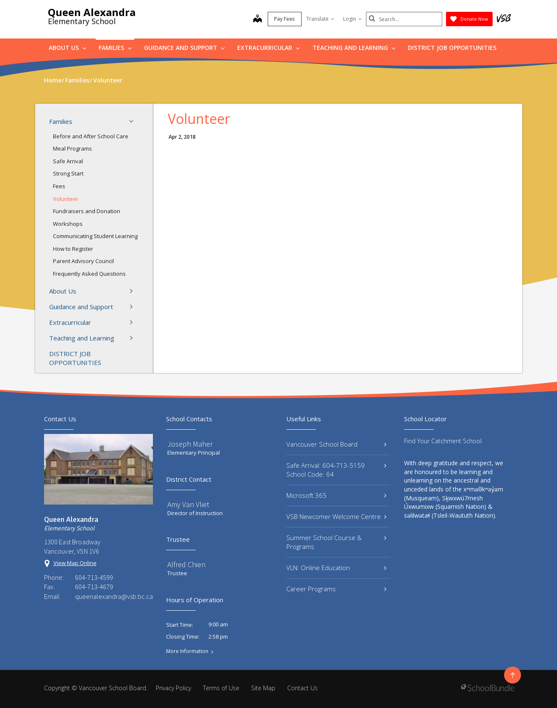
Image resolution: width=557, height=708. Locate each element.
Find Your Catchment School (443, 441)
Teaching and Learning (354, 48)
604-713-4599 (94, 577)
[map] (257, 19)
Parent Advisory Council (83, 261)
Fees (59, 186)
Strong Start (68, 173)
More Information (187, 651)
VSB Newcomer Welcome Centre (336, 516)
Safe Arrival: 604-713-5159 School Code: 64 (336, 469)
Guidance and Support (184, 48)
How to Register (73, 248)
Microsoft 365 (336, 495)
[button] (134, 121)
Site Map (263, 688)
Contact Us (302, 688)
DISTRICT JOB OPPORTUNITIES (452, 48)
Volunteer (65, 199)
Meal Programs (72, 148)
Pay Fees (284, 18)
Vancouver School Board (336, 444)
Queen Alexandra (92, 12)
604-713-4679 (94, 586)
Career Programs (336, 589)
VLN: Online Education (336, 567)
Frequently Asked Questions (89, 273)
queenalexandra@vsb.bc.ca (114, 596)
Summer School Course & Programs (336, 542)
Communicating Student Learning (95, 236)
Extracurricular (268, 48)
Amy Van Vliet (188, 504)
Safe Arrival (68, 161)
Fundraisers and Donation (86, 211)
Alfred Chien (186, 564)
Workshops (68, 224)
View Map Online (75, 563)
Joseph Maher (190, 444)
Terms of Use (221, 688)
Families (115, 48)
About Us (67, 48)
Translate (320, 18)
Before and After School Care (90, 136)
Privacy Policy (173, 688)
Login (352, 18)
